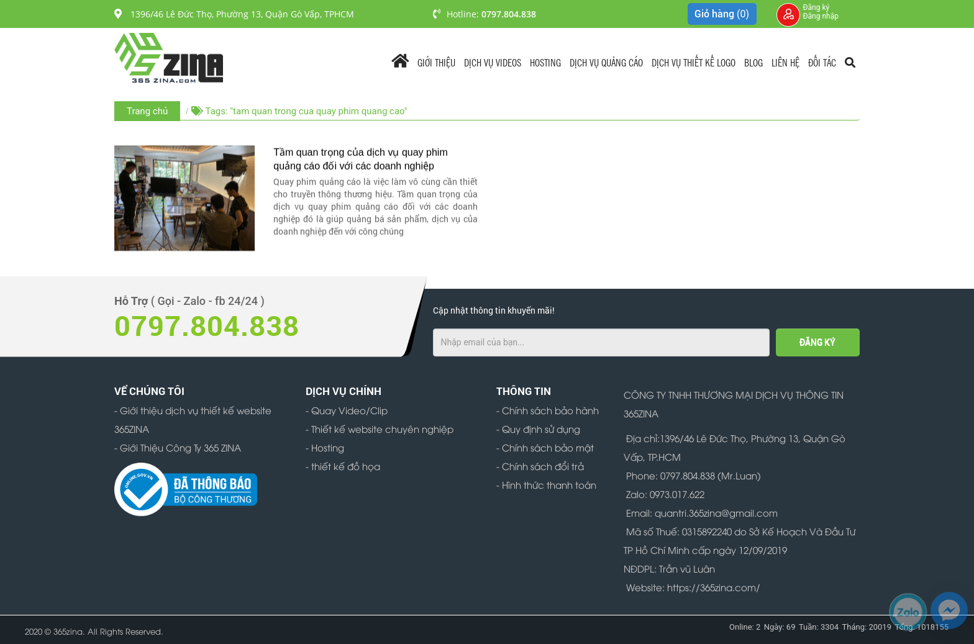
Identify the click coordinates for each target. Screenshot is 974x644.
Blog (753, 62)
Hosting (545, 62)
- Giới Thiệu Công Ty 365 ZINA (177, 447)
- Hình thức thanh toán (546, 484)
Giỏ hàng (721, 14)
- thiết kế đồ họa (343, 466)
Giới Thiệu (436, 62)
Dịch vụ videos (492, 62)
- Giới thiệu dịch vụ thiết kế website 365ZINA (192, 419)
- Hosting (325, 447)
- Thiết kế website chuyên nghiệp (379, 428)
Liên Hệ (785, 62)
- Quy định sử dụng (538, 428)
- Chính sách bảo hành (547, 410)
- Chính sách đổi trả (540, 466)
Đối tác (822, 62)
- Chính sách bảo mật (545, 447)
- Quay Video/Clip (347, 410)
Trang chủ (147, 111)
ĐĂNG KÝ (817, 342)
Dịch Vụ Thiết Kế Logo (693, 62)
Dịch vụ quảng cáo (606, 62)
